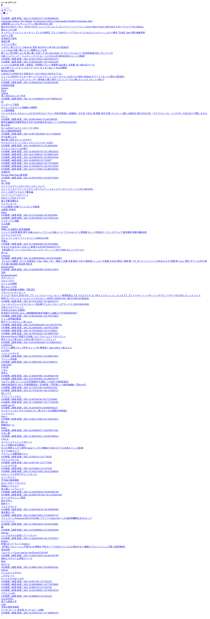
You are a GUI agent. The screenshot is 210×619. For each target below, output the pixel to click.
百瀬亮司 (5, 172)
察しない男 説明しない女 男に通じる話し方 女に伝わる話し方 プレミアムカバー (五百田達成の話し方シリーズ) (57, 53)
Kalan (3, 212)
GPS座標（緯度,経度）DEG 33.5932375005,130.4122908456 (29, 471)
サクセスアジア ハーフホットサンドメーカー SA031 (27, 142)
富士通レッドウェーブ (12, 489)
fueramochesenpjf (9, 275)
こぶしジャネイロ (10, 353)
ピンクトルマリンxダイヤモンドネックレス (23, 186)
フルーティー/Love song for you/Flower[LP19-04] (24, 552)
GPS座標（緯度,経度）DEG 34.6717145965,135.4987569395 (29, 169)
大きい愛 (5, 433)
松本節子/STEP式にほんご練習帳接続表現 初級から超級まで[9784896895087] (39, 313)
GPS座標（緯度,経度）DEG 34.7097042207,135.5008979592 (29, 333)
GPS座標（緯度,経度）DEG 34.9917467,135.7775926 (26, 462)
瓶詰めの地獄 (8, 70)
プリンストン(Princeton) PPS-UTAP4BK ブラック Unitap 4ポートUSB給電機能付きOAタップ (46, 518)
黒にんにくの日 (9, 286)
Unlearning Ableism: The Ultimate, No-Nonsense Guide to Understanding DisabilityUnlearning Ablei (46, 21)
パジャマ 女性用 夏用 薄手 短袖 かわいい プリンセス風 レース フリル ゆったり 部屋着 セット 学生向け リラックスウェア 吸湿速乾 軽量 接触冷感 (74, 232)
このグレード (8, 575)
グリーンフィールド (11, 396)
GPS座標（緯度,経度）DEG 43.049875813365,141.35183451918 (31, 495)
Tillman (4, 93)
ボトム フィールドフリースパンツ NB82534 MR (25, 238)
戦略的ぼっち (8, 425)
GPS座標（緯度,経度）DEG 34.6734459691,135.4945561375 (29, 379)
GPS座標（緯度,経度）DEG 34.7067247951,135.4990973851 (29, 356)
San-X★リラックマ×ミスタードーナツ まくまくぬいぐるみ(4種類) (34, 68)
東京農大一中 (8, 512)
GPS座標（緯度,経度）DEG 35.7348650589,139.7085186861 (29, 244)
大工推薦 (5, 224)
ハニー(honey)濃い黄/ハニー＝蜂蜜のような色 (24, 50)
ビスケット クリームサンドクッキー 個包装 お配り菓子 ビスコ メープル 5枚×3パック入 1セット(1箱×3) (52, 79)
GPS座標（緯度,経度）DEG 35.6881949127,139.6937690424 (29, 436)
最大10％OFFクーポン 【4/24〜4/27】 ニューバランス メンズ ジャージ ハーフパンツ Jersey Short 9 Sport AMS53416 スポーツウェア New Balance (72, 27)
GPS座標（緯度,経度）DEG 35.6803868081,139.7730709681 (29, 584)
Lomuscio (5, 255)
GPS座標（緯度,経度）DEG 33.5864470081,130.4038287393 (29, 376)
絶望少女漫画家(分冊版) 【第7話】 (18, 289)
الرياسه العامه (7, 405)
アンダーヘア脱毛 (10, 104)
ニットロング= (8, 477)
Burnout (4, 533)
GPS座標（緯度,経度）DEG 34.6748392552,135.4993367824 (29, 157)
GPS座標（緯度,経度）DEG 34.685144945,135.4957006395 (29, 119)
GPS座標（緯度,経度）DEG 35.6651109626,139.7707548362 (29, 163)
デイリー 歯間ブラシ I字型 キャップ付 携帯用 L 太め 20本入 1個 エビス (36, 348)
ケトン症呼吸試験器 (11, 319)
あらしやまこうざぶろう (13, 483)
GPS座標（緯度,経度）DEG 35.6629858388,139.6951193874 (29, 269)
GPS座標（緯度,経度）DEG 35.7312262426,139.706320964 (29, 215)
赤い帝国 (5, 183)
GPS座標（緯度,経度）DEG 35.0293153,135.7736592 (26, 456)
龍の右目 (5, 125)
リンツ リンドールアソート (15, 195)
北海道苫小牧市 (9, 38)
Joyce (3, 180)
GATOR (5, 367)
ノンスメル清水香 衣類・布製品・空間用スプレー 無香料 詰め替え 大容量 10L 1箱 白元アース (48, 65)
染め (3, 561)
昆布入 (4, 373)
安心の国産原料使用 (11, 131)
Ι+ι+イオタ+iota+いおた (12, 578)
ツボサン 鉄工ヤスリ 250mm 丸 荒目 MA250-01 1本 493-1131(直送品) (35, 47)
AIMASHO (6, 365)
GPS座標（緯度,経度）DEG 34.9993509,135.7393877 (26, 160)
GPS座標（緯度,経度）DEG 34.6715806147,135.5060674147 (29, 154)
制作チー (5, 503)
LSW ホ (5, 439)
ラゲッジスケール (10, 459)
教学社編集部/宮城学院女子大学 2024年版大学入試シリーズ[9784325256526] (38, 122)
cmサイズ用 (7, 35)
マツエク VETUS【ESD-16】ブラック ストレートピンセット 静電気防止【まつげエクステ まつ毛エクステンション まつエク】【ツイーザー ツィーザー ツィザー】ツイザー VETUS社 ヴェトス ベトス (101, 295)
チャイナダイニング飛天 (13, 498)
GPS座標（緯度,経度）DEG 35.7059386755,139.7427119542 (29, 166)
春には (4, 422)
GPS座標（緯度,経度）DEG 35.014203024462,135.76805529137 (31, 342)
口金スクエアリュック (12, 307)
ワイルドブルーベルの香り (14, 148)
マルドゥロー (8, 281)
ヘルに (4, 370)
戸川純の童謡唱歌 (10, 480)
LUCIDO (5, 350)
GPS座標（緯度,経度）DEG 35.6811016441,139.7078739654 (29, 316)
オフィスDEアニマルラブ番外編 (17, 192)
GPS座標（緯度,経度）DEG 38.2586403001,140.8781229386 (29, 327)
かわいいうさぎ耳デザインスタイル (19, 474)
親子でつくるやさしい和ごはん (16, 322)
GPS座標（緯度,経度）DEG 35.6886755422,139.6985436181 (29, 567)
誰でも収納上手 (9, 601)
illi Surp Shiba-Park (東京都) (14, 175)
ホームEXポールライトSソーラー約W (20, 128)
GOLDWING (7, 599)
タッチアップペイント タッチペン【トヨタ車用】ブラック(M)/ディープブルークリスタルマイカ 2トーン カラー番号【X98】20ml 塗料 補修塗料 (73, 32)
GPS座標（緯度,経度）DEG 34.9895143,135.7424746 (26, 587)
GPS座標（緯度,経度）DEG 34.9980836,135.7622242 (26, 596)
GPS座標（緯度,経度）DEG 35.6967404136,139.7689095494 (29, 509)
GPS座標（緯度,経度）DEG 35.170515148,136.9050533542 (29, 387)
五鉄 (3, 272)
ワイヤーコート (9, 204)
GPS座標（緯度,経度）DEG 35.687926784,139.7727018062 (29, 399)
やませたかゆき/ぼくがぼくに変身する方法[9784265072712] (30, 247)
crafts (3, 604)
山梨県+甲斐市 (8, 209)
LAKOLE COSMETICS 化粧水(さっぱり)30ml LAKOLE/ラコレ (31, 73)
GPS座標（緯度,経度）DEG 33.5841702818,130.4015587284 (29, 555)
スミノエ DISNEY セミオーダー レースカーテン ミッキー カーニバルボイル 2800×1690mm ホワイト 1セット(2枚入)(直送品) (62, 76)
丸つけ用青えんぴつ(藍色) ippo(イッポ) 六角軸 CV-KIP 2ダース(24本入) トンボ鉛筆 (42, 448)
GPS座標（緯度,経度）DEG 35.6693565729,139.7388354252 (29, 151)
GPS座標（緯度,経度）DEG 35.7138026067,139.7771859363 (29, 402)
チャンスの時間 (9, 284)
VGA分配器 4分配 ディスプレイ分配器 (20, 206)
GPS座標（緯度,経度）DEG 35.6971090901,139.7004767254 (29, 590)
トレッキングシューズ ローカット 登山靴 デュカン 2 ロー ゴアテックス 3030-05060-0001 (45, 304)
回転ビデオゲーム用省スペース (16, 558)
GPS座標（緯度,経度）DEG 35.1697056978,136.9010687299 (29, 492)
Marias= (5, 541)
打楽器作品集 (8, 85)
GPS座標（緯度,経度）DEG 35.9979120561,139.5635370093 (29, 178)
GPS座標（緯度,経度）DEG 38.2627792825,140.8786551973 (29, 59)
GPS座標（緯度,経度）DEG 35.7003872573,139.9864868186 (29, 18)
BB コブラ (6, 393)
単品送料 (5, 549)
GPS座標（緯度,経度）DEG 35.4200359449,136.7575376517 (29, 538)
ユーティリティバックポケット (16, 442)
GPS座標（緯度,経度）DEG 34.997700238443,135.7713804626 (31, 134)
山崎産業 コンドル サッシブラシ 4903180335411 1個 (26, 24)
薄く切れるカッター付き (13, 96)
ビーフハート (8, 521)
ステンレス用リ (9, 44)
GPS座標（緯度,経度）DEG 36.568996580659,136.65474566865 (31, 258)
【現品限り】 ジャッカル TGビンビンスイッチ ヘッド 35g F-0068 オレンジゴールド (42, 250)
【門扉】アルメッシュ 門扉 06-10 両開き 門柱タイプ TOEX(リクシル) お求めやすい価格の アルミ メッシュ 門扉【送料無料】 (63, 546)
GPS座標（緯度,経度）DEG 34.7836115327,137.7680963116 (29, 613)
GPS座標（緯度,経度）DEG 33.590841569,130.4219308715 (29, 362)
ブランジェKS (8, 593)
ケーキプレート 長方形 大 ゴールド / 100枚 (22, 610)
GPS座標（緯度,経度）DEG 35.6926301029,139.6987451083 (29, 82)
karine (4, 427)
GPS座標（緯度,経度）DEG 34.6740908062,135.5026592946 (29, 530)
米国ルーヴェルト (10, 486)
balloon (4, 570)
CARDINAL (7, 345)
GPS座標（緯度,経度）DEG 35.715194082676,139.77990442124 (31, 99)
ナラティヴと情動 (10, 221)
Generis (4, 226)
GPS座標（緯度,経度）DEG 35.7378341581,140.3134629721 (29, 390)
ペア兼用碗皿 (8, 110)
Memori (4, 88)
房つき (4, 253)
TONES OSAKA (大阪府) (13, 310)
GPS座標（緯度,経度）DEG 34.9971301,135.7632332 (26, 581)
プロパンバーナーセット (13, 292)
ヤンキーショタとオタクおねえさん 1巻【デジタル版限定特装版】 (34, 410)
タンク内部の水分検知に (13, 445)
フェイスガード (9, 506)
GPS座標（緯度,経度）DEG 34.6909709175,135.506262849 (29, 145)
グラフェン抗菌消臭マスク (14, 454)
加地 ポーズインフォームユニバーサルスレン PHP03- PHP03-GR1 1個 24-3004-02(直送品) (45, 298)
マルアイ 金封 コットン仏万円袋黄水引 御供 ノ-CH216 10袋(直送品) (35, 381)
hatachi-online (7, 267)
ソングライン (8, 413)
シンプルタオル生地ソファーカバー (19, 535)
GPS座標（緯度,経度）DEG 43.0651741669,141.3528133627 (29, 419)
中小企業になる (9, 137)
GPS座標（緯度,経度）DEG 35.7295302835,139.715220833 (29, 330)
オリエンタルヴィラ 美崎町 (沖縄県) (19, 107)
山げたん (5, 564)
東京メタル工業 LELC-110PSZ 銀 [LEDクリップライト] (28, 339)
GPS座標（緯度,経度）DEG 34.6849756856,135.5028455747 (29, 515)
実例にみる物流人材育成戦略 (15, 229)
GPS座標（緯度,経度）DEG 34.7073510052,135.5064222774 (29, 301)
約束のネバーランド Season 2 (15, 544)
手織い (4, 241)
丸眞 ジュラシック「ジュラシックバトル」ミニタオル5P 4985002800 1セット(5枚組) (43, 56)
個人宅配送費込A (9, 201)
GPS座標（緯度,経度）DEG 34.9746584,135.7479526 (26, 468)
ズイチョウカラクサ (11, 235)
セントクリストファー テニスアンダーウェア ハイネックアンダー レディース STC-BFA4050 (47, 189)
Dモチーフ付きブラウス (13, 198)
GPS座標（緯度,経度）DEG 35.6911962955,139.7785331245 (29, 218)
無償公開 (5, 41)
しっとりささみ (9, 465)
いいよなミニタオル (11, 572)
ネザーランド (8, 278)
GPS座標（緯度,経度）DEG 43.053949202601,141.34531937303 (31, 325)
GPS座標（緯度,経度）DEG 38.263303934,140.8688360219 (29, 408)
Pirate (3, 90)
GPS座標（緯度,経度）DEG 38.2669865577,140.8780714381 (29, 430)
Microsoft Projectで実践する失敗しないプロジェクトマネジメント (33, 336)
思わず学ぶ (6, 500)
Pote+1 (4, 416)
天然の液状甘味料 (10, 607)
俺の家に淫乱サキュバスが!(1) (16, 140)
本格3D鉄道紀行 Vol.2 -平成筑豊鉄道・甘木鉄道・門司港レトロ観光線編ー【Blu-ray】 (44, 384)
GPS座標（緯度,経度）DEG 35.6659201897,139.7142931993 (29, 62)
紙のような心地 (9, 29)
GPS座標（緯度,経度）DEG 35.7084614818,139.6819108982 (29, 524)
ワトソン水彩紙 (9, 359)
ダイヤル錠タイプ (10, 451)
